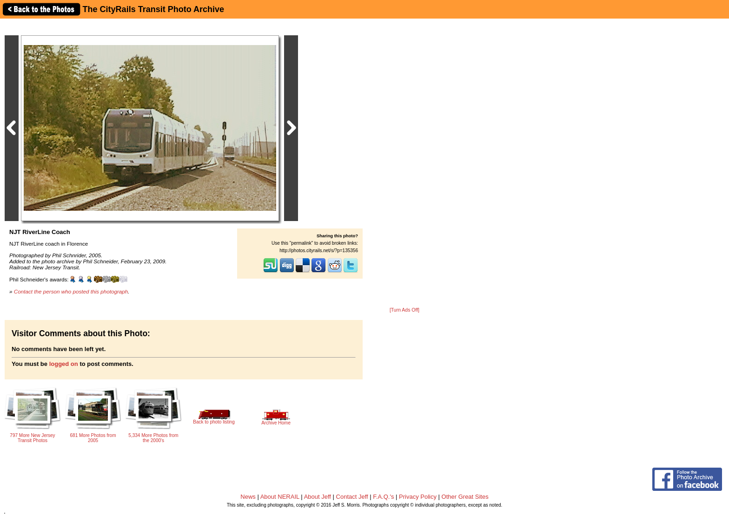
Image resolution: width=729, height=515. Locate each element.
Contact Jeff (352, 496)
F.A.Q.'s (383, 496)
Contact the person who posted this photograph (71, 291)
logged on (63, 363)
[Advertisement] (404, 163)
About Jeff (317, 496)
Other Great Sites (465, 496)
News (248, 496)
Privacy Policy (418, 496)
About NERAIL (279, 496)
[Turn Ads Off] (404, 310)
